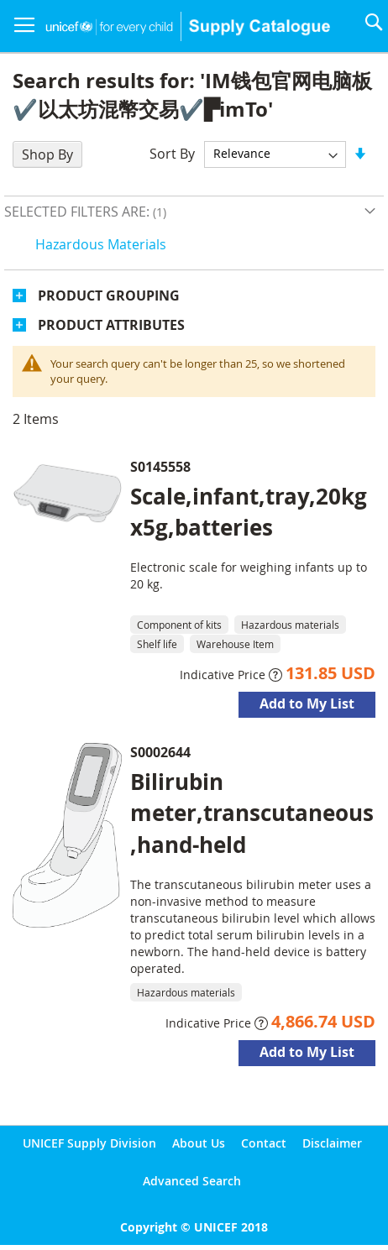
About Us (198, 1143)
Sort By (172, 153)
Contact (263, 1143)
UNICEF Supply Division (89, 1143)
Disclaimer (332, 1143)
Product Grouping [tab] (109, 295)
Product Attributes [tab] (111, 325)
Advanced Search (192, 1181)
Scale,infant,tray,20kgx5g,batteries (248, 511)
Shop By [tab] (47, 154)
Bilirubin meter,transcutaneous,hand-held (252, 812)
